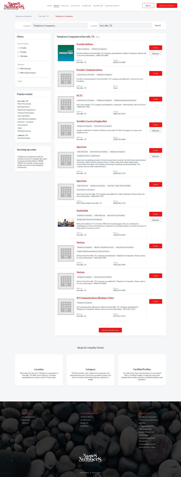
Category (27, 26)
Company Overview (28, 417)
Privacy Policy (84, 473)
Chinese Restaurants (26, 113)
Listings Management (146, 426)
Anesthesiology (24, 138)
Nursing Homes (24, 107)
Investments (23, 125)
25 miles (23, 48)
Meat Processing (24, 104)
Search (56, 6)
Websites (142, 423)
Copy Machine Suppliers (27, 119)
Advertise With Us (86, 417)
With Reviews (25, 68)
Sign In (148, 5)
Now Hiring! (26, 420)
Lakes (20, 128)
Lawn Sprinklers (24, 116)
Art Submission (85, 420)
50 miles (23, 52)
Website (155, 54)
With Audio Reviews (28, 73)
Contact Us (75, 6)
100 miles (24, 56)
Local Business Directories (148, 417)
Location (93, 26)
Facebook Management (147, 444)
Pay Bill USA (86, 6)
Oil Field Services (24, 131)
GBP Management (145, 429)
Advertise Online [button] (111, 6)
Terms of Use (96, 473)
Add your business (167, 5)
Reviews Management (146, 432)
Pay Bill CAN (98, 6)
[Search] (157, 25)
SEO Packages (144, 435)
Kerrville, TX (43, 16)
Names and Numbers (24, 16)
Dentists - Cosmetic (25, 122)
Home (49, 6)
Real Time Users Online (147, 447)
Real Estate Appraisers (27, 110)
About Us (65, 6)
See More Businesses (110, 330)
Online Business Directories (148, 420)
